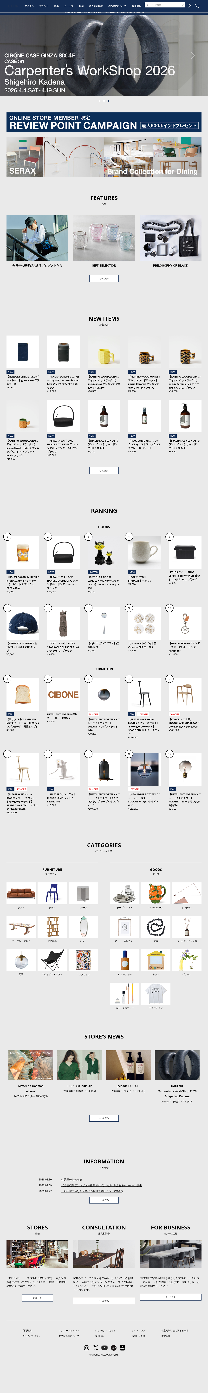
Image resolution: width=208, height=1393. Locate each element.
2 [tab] (104, 125)
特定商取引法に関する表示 (174, 1364)
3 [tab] (108, 125)
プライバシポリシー (32, 1369)
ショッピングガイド (105, 1364)
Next (191, 80)
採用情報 (166, 34)
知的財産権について (69, 1369)
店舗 (103, 34)
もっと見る (104, 303)
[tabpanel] (104, 80)
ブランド (59, 34)
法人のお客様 (121, 34)
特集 (74, 34)
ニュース (88, 34)
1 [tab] (99, 125)
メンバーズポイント (69, 1364)
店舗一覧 (37, 1331)
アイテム (41, 34)
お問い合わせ (138, 1369)
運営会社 (165, 1369)
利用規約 (27, 1364)
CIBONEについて (144, 34)
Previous (17, 80)
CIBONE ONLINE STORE (104, 25)
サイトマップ (138, 1364)
